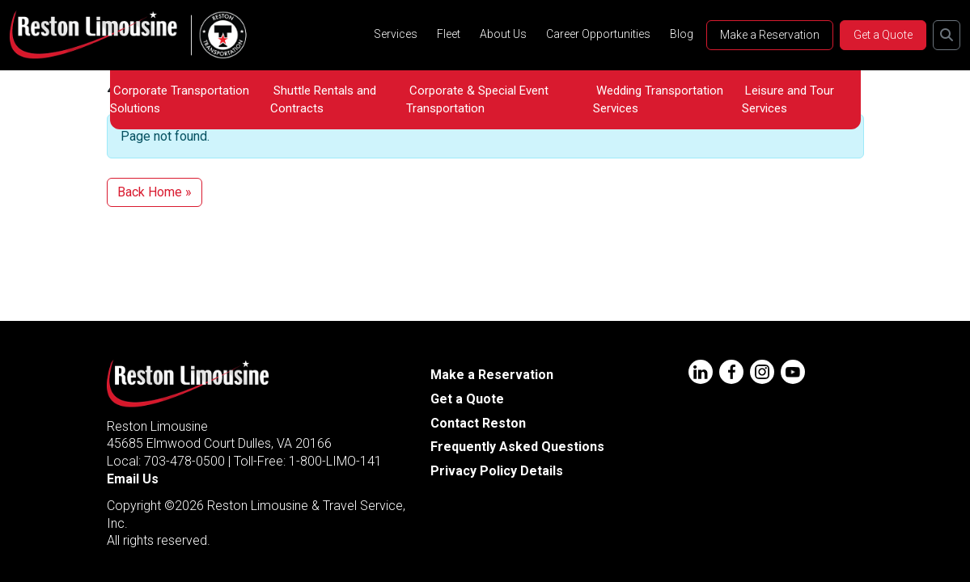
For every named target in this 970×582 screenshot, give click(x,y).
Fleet (448, 33)
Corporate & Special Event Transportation (477, 99)
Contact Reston (478, 423)
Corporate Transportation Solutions (179, 99)
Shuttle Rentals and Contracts (323, 99)
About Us (503, 33)
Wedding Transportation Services (658, 99)
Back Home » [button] (154, 192)
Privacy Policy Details (496, 471)
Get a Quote (883, 34)
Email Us (133, 479)
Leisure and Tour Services (788, 99)
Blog (681, 33)
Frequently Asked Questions (517, 446)
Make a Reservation (770, 34)
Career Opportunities (598, 33)
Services (395, 33)
